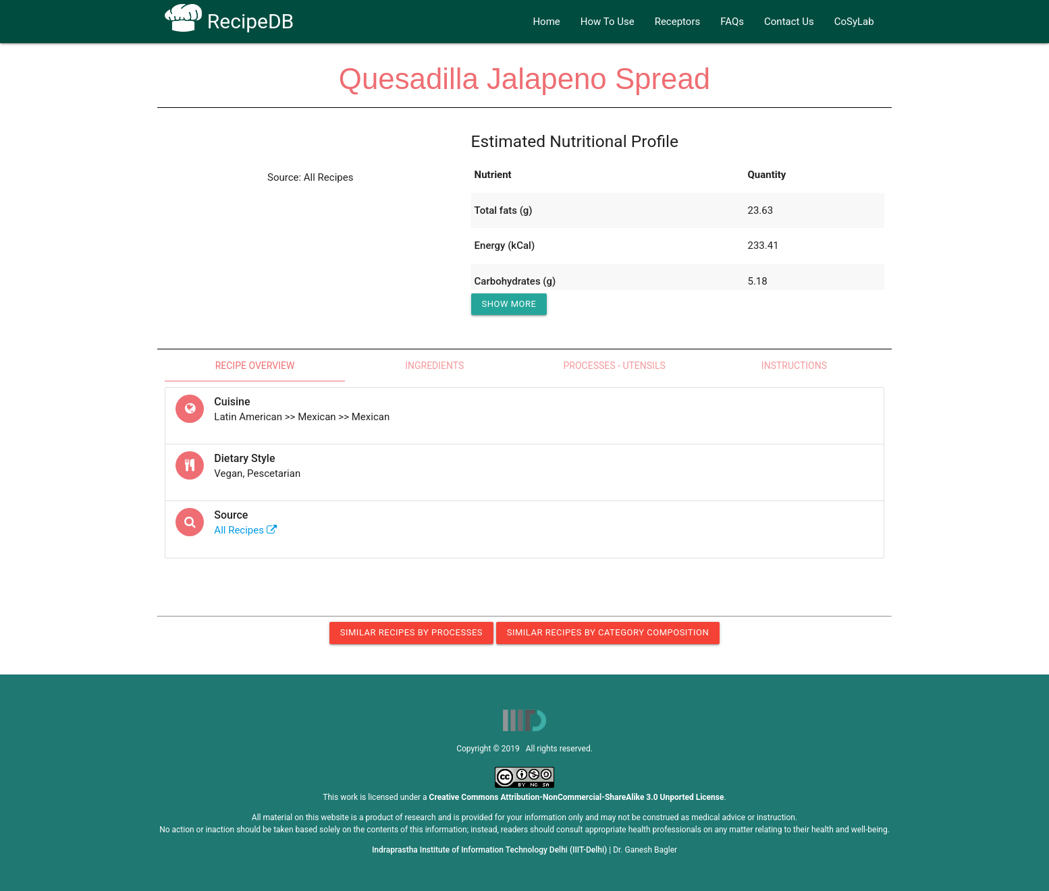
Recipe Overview (255, 365)
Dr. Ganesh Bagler (645, 850)
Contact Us (789, 22)
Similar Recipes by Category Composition (608, 632)
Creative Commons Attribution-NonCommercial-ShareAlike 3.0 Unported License (576, 797)
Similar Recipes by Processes (411, 632)
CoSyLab (854, 22)
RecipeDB (229, 21)
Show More (509, 304)
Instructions (794, 365)
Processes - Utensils (615, 365)
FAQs (732, 22)
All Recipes (245, 530)
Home (546, 22)
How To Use (608, 22)
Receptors (678, 22)
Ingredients (434, 365)
